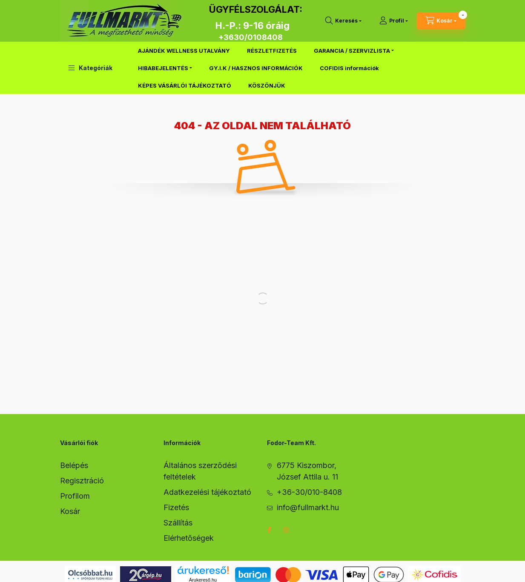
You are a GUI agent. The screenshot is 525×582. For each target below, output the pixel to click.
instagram (286, 530)
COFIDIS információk (349, 68)
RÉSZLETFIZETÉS (272, 50)
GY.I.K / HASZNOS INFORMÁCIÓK (256, 68)
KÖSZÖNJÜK (266, 85)
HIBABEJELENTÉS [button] (163, 68)
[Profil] (393, 20)
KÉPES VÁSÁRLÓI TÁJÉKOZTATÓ (184, 85)
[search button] (343, 20)
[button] (90, 68)
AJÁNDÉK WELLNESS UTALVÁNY (184, 50)
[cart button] (441, 20)
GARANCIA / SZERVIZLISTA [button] (352, 50)
